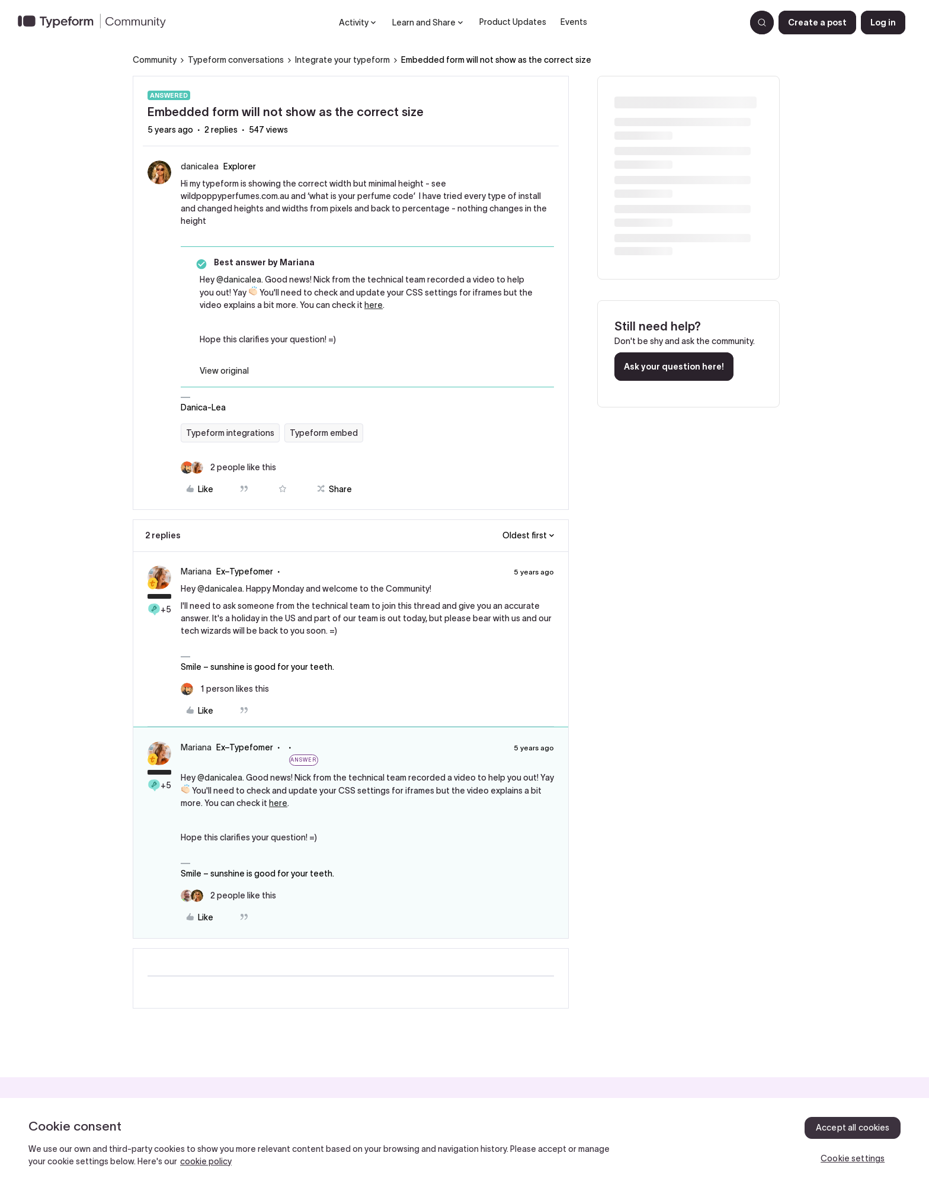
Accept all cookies (853, 1127)
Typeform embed (324, 433)
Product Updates (512, 22)
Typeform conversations (236, 60)
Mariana (196, 571)
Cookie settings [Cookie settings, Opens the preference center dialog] (853, 1158)
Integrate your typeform (342, 60)
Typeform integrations (230, 433)
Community (155, 60)
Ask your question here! (674, 366)
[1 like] (225, 689)
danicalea (200, 166)
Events (573, 22)
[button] (817, 22)
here (373, 305)
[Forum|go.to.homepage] (96, 22)
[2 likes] (228, 467)
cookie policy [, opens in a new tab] (206, 1161)
